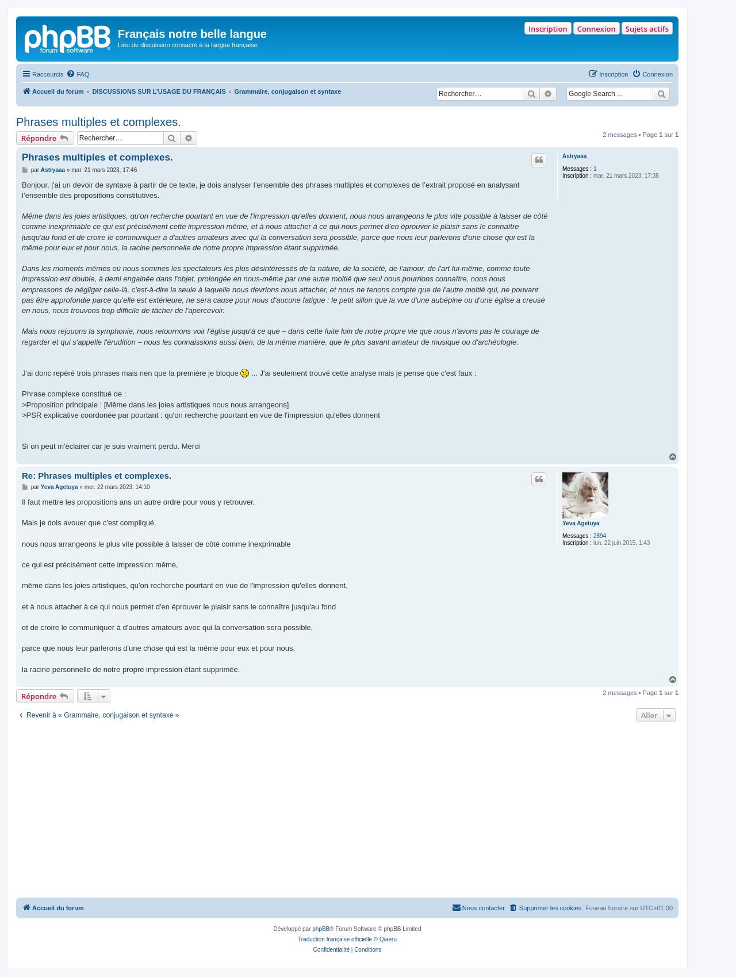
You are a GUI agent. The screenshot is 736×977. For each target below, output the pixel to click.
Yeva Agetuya (581, 523)
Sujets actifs (647, 29)
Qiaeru (388, 939)
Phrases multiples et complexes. (98, 122)
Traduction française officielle (335, 939)
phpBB (320, 929)
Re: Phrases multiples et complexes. (96, 475)
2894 (599, 536)
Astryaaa (574, 156)
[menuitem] (77, 74)
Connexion (596, 29)
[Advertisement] (347, 811)
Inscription (547, 29)
